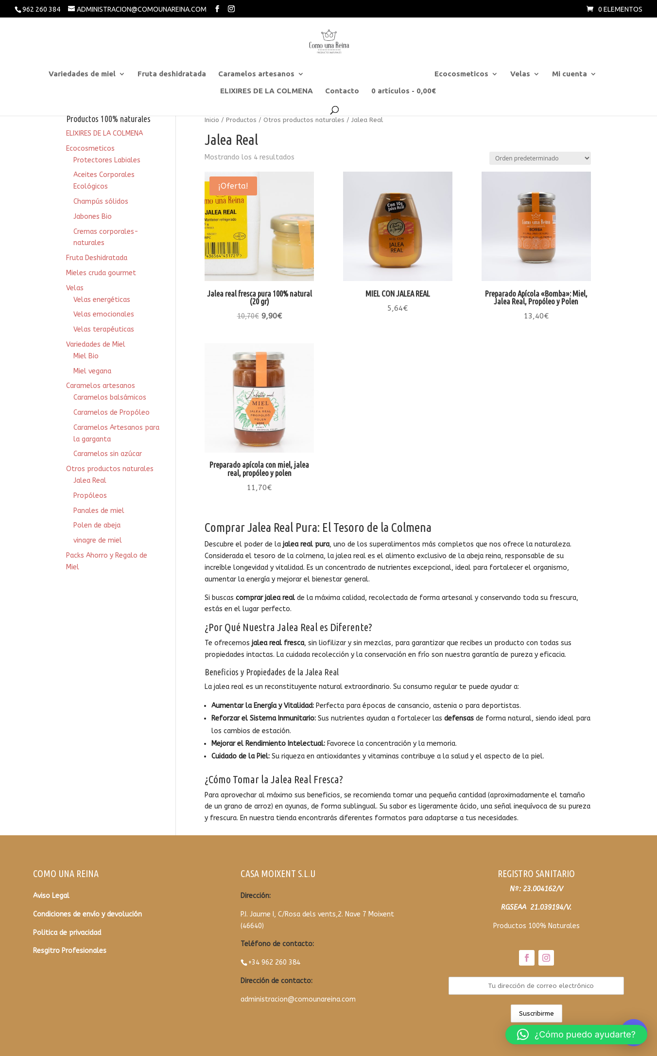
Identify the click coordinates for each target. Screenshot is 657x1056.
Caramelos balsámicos (109, 397)
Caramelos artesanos (256, 74)
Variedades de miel (82, 74)
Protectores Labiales (106, 160)
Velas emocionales (103, 314)
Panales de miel (98, 511)
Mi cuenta (569, 74)
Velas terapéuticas (103, 329)
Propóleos (90, 496)
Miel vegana (92, 371)
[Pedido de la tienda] (540, 158)
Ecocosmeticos (461, 74)
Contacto (342, 91)
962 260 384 (41, 9)
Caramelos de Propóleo (111, 412)
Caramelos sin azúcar (107, 454)
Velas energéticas (101, 300)
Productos (241, 119)
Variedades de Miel (95, 344)
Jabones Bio (92, 216)
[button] (576, 1034)
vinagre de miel (97, 540)
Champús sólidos (100, 201)
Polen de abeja (97, 525)
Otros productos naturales (364, 74)
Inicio (212, 119)
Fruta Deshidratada (96, 258)
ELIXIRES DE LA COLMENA (266, 91)
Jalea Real (89, 480)
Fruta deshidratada (172, 74)
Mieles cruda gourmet (101, 273)
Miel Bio (86, 356)
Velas (520, 74)
